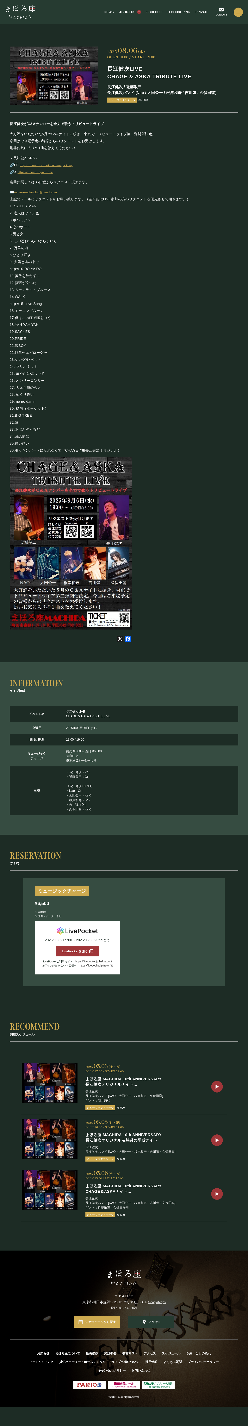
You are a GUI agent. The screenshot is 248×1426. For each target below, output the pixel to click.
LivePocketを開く (74, 953)
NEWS (104, 15)
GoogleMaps (157, 1322)
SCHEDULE (150, 15)
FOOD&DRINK (175, 15)
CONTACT (218, 17)
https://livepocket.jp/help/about (93, 965)
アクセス (155, 1341)
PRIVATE (197, 15)
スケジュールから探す (100, 1341)
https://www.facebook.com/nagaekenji (51, 165)
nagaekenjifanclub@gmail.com (39, 192)
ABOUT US (123, 15)
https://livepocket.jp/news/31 (96, 969)
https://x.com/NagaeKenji (38, 172)
